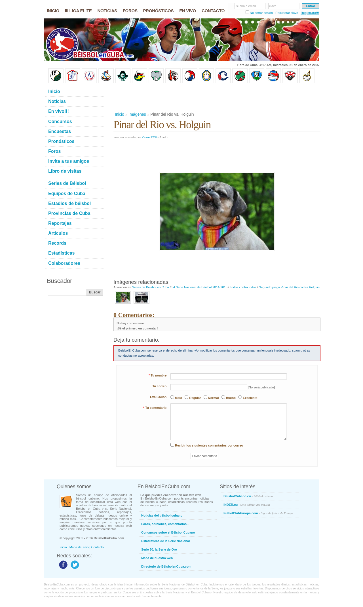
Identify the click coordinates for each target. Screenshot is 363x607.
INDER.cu (246, 504)
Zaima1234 (149, 137)
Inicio (119, 114)
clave (273, 6)
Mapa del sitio (79, 547)
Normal (213, 397)
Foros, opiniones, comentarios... (165, 524)
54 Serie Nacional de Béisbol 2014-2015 (199, 287)
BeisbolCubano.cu (248, 496)
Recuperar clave (286, 12)
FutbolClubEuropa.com (258, 513)
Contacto (97, 547)
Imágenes (137, 114)
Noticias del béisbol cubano (161, 515)
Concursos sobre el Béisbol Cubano (168, 532)
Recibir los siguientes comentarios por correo (209, 445)
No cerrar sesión (261, 12)
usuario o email (245, 6)
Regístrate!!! (310, 12)
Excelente (250, 397)
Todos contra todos (243, 287)
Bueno (231, 397)
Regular (195, 397)
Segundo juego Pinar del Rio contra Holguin (289, 287)
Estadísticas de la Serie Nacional (165, 541)
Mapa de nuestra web (157, 558)
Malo (178, 397)
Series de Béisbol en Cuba (150, 287)
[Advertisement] (216, 97)
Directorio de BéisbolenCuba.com (166, 566)
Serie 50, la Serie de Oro (159, 549)
